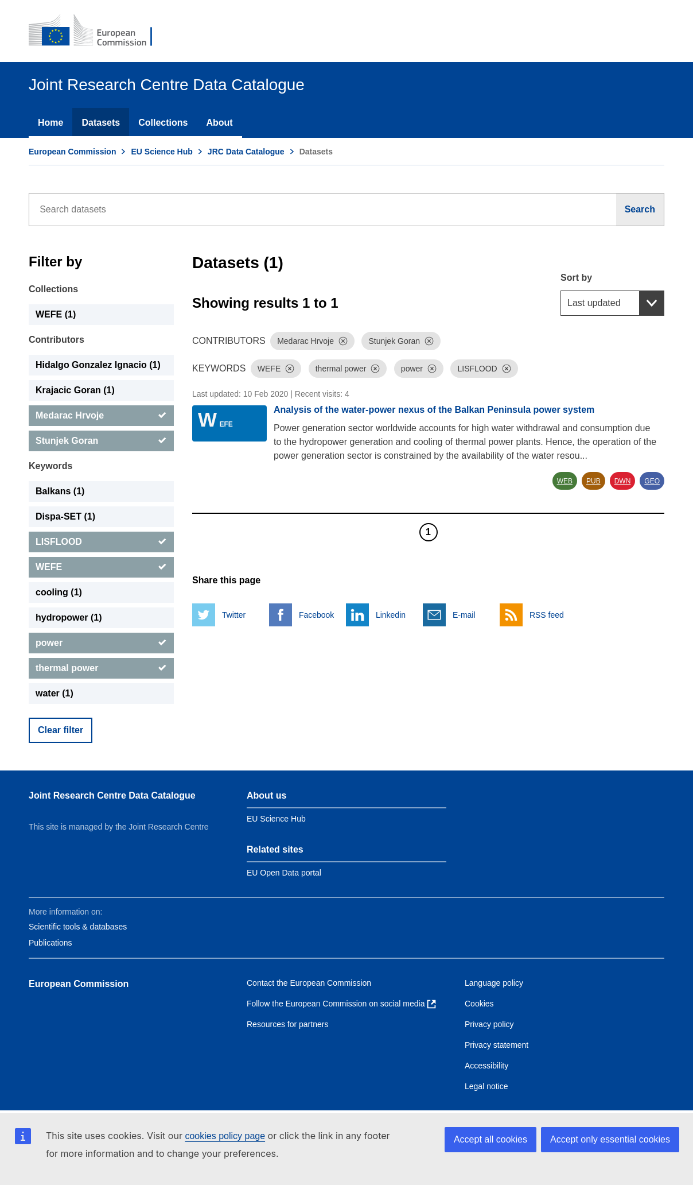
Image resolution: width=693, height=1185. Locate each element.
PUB (593, 481)
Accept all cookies (490, 1139)
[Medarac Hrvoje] (101, 415)
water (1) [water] (54, 693)
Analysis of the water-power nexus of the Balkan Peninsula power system (434, 410)
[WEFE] (101, 567)
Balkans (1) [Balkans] (60, 491)
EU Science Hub (161, 151)
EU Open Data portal (284, 872)
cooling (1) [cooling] (59, 592)
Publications (50, 942)
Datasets (100, 122)
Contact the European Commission (309, 983)
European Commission (72, 151)
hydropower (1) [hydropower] (69, 617)
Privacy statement (496, 1045)
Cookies (479, 1003)
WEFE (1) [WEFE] (56, 314)
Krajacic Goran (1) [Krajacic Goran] (75, 390)
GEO (652, 481)
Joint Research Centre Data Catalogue (112, 795)
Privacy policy (489, 1024)
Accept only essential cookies (610, 1139)
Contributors (56, 339)
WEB (565, 481)
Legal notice (486, 1086)
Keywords (50, 466)
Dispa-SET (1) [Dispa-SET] (65, 516)
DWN (622, 481)
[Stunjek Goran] (101, 441)
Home (50, 122)
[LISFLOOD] (101, 542)
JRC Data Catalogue (246, 151)
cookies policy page (225, 1136)
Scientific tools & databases (78, 926)
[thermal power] (101, 668)
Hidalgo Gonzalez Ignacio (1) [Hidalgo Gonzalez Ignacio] (98, 365)
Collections (163, 122)
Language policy (494, 983)
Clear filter (60, 730)
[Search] (640, 209)
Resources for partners (287, 1024)
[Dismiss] (343, 341)
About (219, 122)
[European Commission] (98, 31)
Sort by (576, 277)
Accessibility (486, 1065)
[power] (101, 643)
